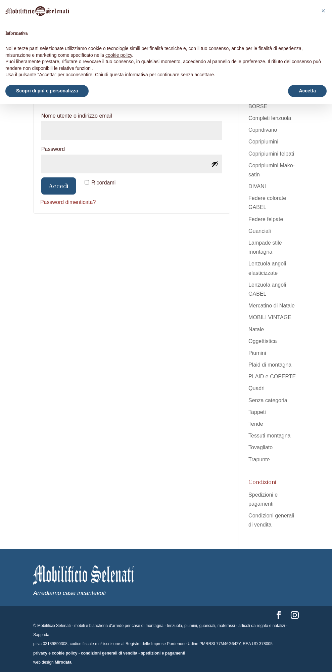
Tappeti (257, 412)
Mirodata (63, 662)
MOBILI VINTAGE (269, 317)
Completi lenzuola (269, 118)
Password (65, 148)
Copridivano (262, 130)
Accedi (58, 186)
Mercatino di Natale (271, 305)
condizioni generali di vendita (109, 653)
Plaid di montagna (269, 365)
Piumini (257, 353)
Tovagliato (260, 447)
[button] (323, 10)
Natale (256, 329)
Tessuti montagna (269, 435)
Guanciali (259, 231)
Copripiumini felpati (271, 154)
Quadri (256, 388)
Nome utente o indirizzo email (89, 115)
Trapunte (259, 459)
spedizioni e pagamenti (163, 653)
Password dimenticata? (68, 202)
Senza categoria (267, 400)
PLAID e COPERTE (272, 376)
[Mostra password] (215, 164)
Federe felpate (265, 219)
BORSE (257, 106)
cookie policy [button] (118, 55)
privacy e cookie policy (55, 653)
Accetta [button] (307, 90)
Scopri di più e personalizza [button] (47, 90)
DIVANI (257, 186)
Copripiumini (263, 141)
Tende (255, 424)
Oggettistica (262, 341)
